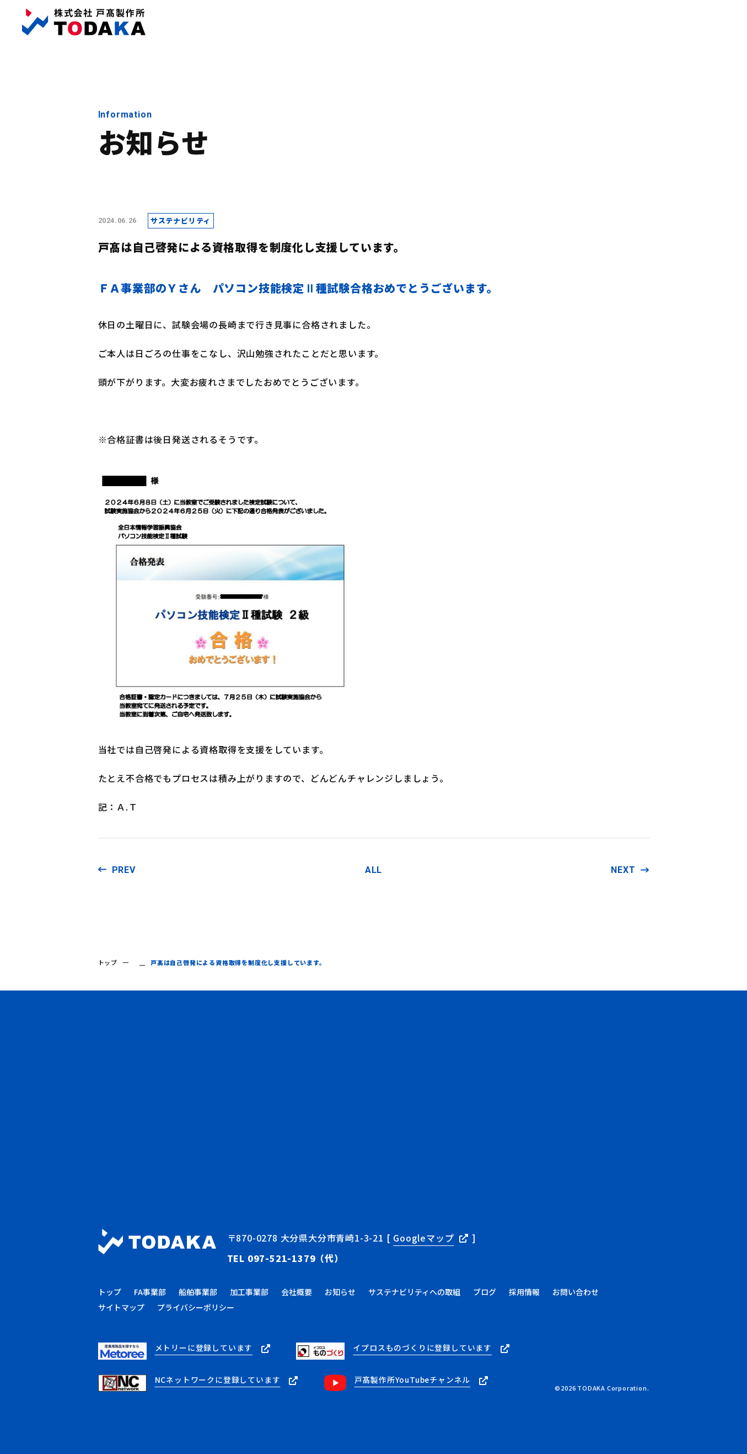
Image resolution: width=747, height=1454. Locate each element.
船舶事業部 (198, 1289)
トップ (107, 962)
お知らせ (340, 1289)
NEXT (623, 870)
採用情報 (524, 1289)
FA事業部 (150, 1289)
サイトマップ (121, 1305)
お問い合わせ (575, 1289)
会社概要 (296, 1289)
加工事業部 (249, 1289)
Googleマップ (423, 1237)
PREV (124, 870)
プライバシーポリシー (195, 1305)
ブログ (484, 1289)
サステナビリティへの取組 (414, 1289)
